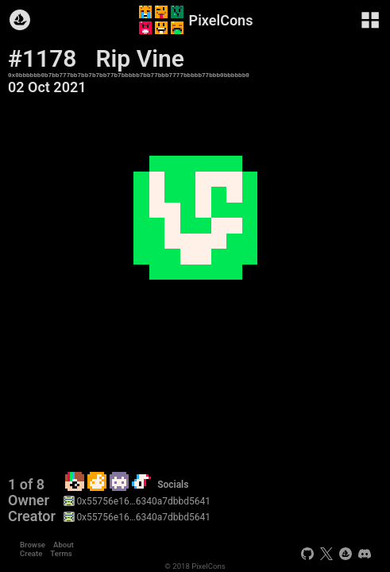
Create (31, 553)
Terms (60, 553)
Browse (32, 544)
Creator (32, 516)
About (63, 544)
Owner (28, 500)
